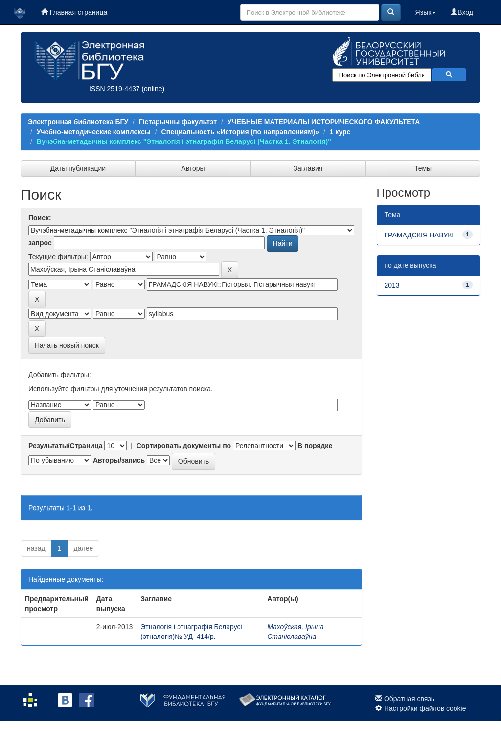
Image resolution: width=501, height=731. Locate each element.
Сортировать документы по (184, 445)
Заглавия (308, 168)
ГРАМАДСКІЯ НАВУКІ (419, 235)
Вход (462, 12)
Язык (425, 12)
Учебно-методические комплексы (94, 132)
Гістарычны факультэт (178, 122)
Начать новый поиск (67, 345)
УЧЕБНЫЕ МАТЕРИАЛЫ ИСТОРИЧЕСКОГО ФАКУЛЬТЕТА (324, 122)
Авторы (193, 168)
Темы (423, 168)
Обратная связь (409, 699)
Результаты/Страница (65, 445)
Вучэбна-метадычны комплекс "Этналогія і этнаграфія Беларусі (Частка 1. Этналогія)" (184, 141)
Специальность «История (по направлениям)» (240, 132)
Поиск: (39, 218)
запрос (40, 243)
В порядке (314, 445)
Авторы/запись (119, 460)
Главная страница (74, 12)
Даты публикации (78, 168)
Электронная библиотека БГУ (78, 122)
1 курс (340, 132)
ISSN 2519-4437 (114, 89)
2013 (392, 285)
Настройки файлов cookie (425, 708)
